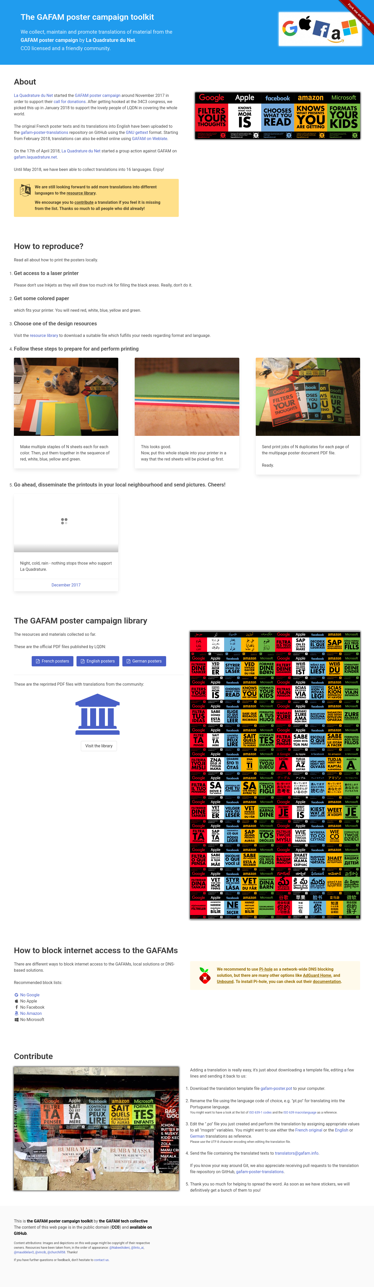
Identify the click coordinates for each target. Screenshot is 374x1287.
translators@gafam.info (296, 1153)
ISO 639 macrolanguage (299, 1112)
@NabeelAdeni (119, 1247)
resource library (81, 193)
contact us (101, 1260)
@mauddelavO (24, 1252)
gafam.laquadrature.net (35, 157)
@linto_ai (137, 1247)
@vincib (40, 1252)
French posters (52, 661)
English (341, 1130)
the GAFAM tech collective (123, 1221)
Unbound (225, 981)
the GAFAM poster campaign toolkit (60, 1221)
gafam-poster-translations (44, 132)
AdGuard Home (317, 975)
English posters (98, 661)
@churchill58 (56, 1252)
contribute (84, 202)
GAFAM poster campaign (49, 40)
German (197, 1136)
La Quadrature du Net (110, 40)
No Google (27, 994)
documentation (327, 981)
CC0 (116, 1227)
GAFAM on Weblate (149, 138)
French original (308, 1130)
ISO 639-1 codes (260, 1112)
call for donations (70, 101)
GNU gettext (137, 132)
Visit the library (99, 745)
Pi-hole (266, 969)
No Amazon (28, 1013)
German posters (144, 661)
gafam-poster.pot (276, 1088)
